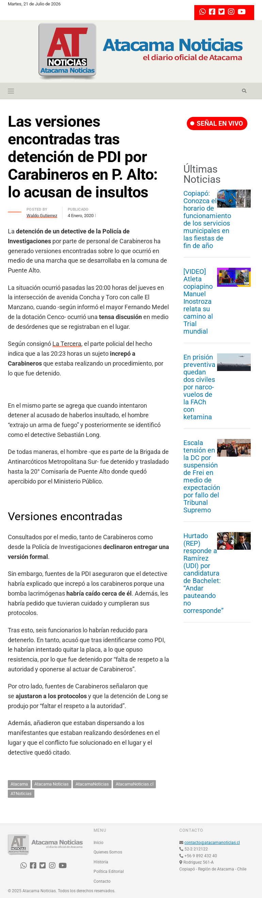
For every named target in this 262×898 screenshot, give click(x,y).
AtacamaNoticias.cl (134, 784)
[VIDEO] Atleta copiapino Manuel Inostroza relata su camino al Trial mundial (198, 301)
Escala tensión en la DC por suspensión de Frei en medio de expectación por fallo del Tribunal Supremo (201, 476)
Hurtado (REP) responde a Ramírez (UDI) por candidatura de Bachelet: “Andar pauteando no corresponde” (203, 573)
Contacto (102, 881)
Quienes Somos (108, 852)
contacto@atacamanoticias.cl (212, 842)
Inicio (98, 842)
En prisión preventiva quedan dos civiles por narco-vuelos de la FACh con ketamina (199, 387)
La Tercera (66, 343)
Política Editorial (109, 871)
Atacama (19, 784)
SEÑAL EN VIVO (216, 123)
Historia (101, 862)
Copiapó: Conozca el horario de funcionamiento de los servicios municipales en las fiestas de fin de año (207, 219)
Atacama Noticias (51, 784)
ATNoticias (21, 793)
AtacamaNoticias (92, 784)
